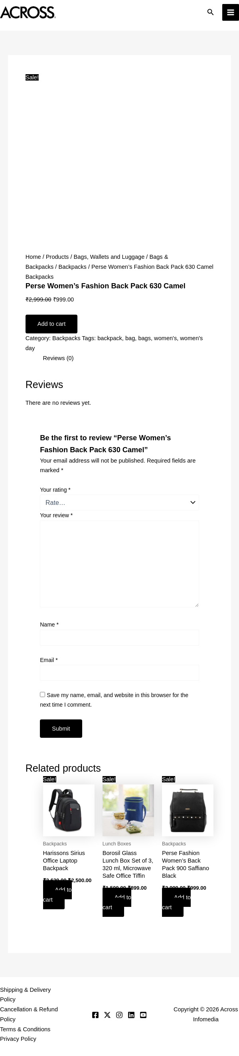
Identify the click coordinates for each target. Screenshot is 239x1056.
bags (144, 338)
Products (57, 257)
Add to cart (52, 324)
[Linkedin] (131, 1015)
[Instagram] (119, 1015)
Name (49, 624)
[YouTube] (143, 1015)
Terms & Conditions (25, 1029)
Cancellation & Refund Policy (29, 1014)
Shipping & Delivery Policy (25, 995)
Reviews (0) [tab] (58, 358)
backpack (109, 338)
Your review (56, 515)
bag (130, 338)
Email (48, 660)
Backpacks (72, 267)
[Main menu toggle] (230, 12)
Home (33, 257)
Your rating (55, 490)
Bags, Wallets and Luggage (109, 257)
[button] (210, 12)
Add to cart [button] (57, 895)
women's (165, 338)
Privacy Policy (18, 1039)
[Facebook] (95, 1015)
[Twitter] (107, 1015)
